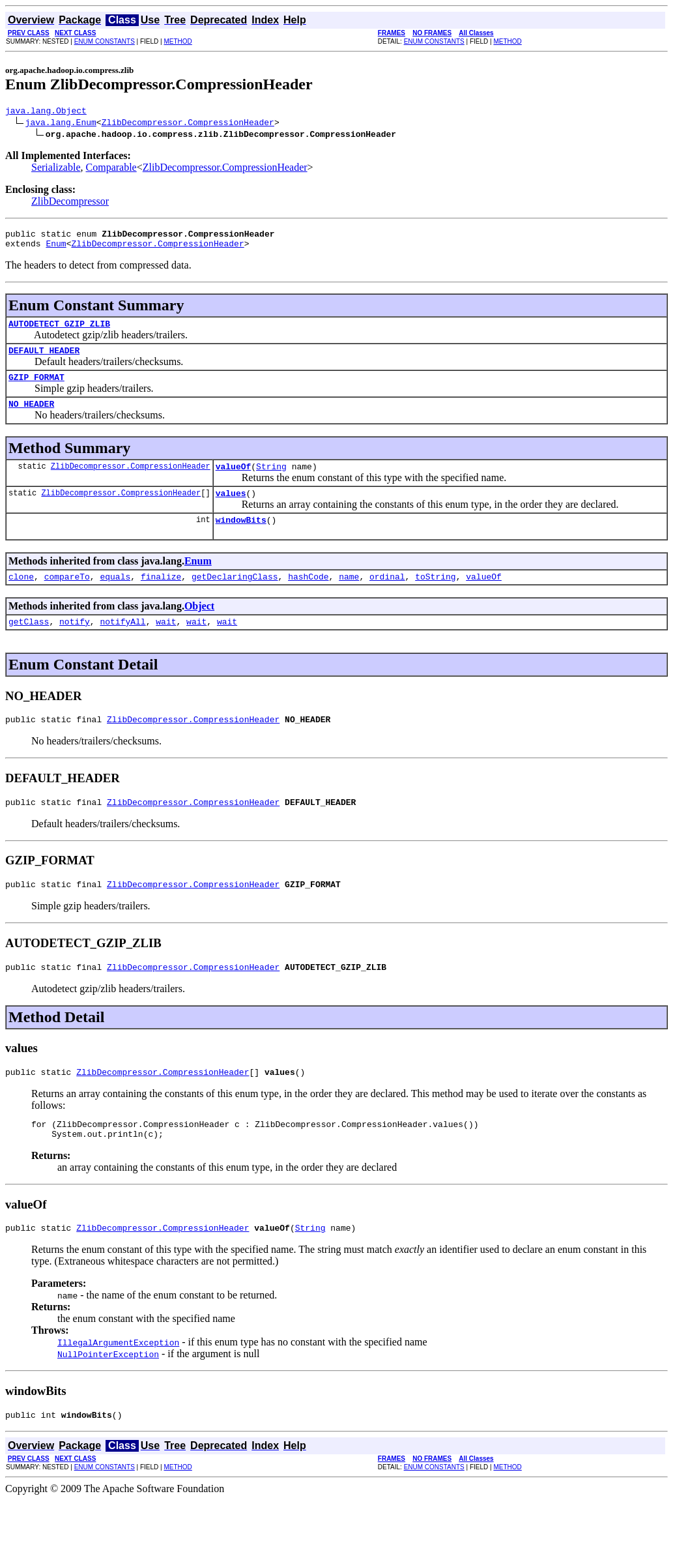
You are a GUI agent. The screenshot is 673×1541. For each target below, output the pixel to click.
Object (199, 627)
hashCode (308, 598)
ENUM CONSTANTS (104, 41)
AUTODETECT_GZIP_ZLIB (59, 331)
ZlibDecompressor (70, 203)
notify (74, 645)
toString (435, 598)
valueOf (233, 482)
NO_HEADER (31, 417)
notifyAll (122, 645)
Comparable (111, 169)
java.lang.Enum (60, 124)
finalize (161, 598)
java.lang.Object (46, 112)
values (231, 510)
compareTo (67, 598)
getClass (28, 645)
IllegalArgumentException (118, 1381)
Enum (56, 249)
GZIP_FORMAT (36, 388)
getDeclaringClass (235, 598)
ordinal (387, 598)
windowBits (241, 539)
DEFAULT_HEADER (43, 360)
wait (166, 645)
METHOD (178, 41)
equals (115, 598)
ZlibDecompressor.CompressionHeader (188, 124)
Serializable (56, 169)
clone (21, 598)
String (271, 482)
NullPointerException (108, 1393)
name (349, 598)
